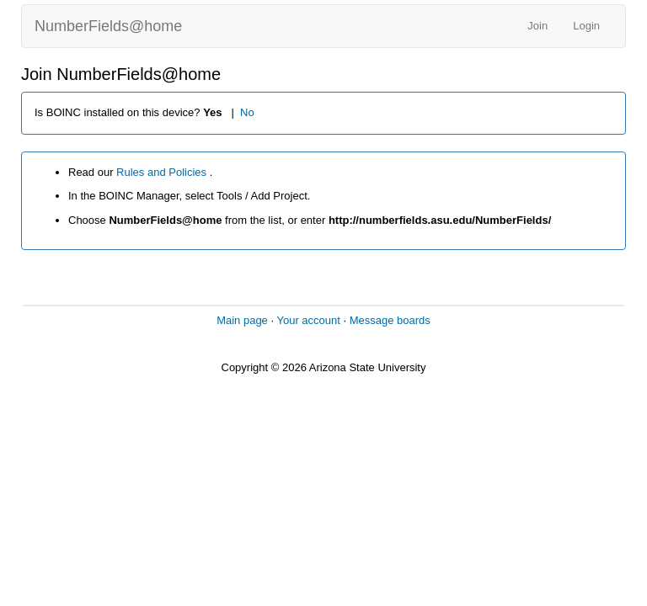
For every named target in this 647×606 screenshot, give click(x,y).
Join (537, 25)
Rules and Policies (163, 172)
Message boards (390, 320)
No (247, 112)
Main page (242, 320)
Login (586, 25)
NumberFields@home (108, 26)
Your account (308, 320)
